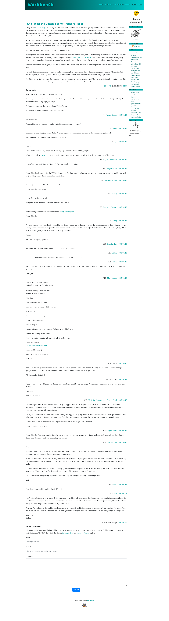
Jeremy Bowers (111, 115)
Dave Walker (134, 62)
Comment (29, 556)
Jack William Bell (136, 64)
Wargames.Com (135, 115)
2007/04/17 (123, 379)
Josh (115, 494)
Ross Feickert (112, 244)
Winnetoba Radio (136, 117)
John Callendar (135, 73)
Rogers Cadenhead (110, 160)
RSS (140, 4)
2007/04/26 (123, 494)
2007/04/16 (123, 278)
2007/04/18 (123, 442)
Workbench (90, 600)
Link (125, 86)
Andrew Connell (135, 53)
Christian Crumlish (136, 57)
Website (29, 547)
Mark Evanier (135, 79)
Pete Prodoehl (135, 84)
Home (101, 4)
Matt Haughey (135, 82)
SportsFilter (134, 106)
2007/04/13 (107, 86)
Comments (119, 4)
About (134, 4)
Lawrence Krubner (110, 207)
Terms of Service (83, 533)
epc (116, 142)
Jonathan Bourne (136, 75)
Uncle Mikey (112, 442)
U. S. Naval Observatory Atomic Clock (102, 400)
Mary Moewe (112, 278)
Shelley (114, 194)
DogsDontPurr (111, 169)
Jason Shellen (135, 68)
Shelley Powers (135, 86)
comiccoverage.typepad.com (36, 345)
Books (127, 4)
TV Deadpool (135, 108)
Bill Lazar (134, 55)
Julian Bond (134, 77)
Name (28, 537)
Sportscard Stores (136, 104)
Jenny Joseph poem (67, 212)
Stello (115, 128)
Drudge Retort (135, 92)
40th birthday (40, 28)
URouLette (134, 110)
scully (115, 221)
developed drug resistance (81, 57)
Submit (76, 590)
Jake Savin (134, 66)
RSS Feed (137, 46)
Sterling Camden (111, 180)
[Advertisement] (76, 15)
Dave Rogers (134, 59)
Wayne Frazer (112, 431)
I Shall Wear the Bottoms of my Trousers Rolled (55, 23)
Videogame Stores (136, 112)
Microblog (109, 4)
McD (115, 485)
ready (43, 155)
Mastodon (136, 40)
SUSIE (114, 253)
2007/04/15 (123, 244)
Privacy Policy (67, 533)
